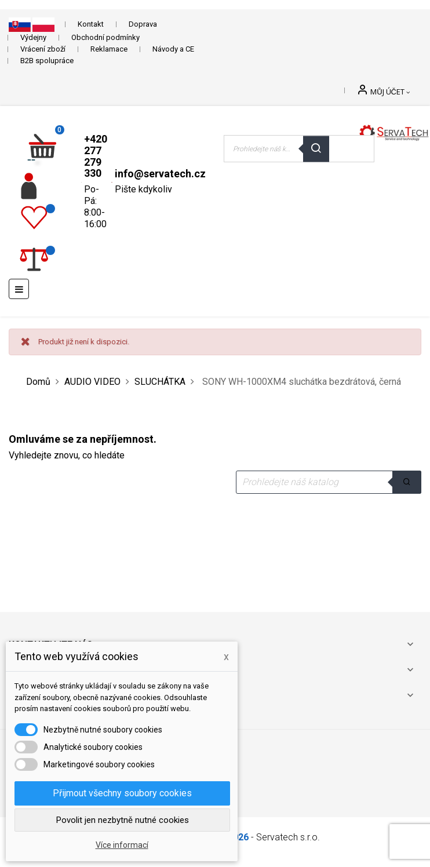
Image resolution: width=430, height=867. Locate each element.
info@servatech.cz (160, 173)
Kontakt (91, 24)
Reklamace (108, 49)
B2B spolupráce (47, 60)
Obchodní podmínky (105, 37)
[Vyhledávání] (328, 482)
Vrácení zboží (42, 49)
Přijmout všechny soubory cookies (122, 793)
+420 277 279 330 (95, 156)
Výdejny (33, 37)
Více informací (122, 845)
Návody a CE (173, 49)
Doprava (143, 24)
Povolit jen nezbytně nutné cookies (122, 820)
